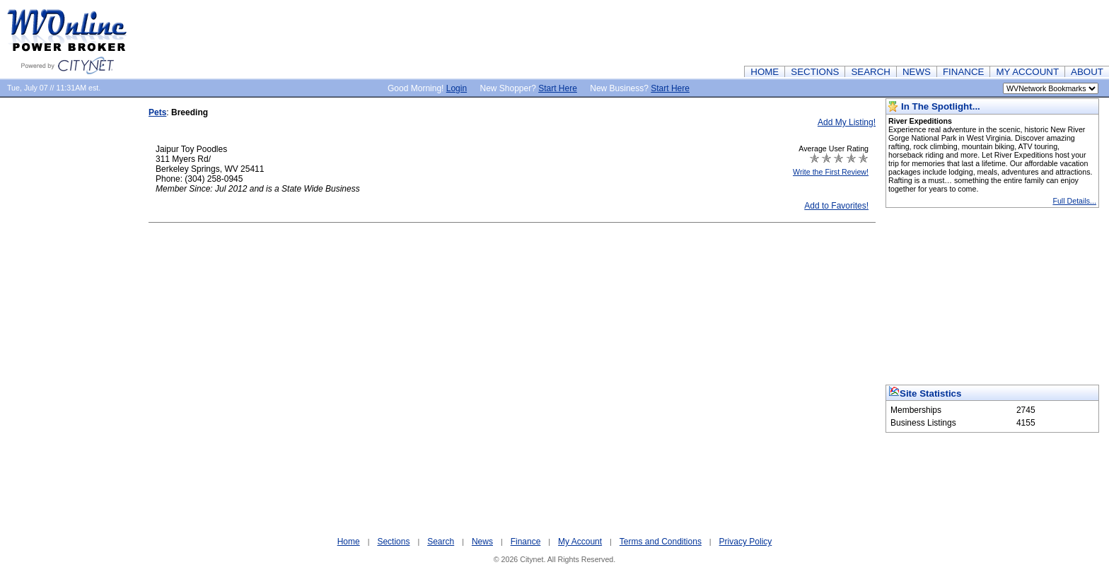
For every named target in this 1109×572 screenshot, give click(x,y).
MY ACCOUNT (1027, 71)
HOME (764, 71)
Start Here (557, 88)
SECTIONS (815, 71)
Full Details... (1074, 201)
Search (440, 542)
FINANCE (964, 71)
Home (348, 542)
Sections (393, 542)
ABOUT (1087, 71)
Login (456, 88)
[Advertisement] (851, 32)
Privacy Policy (745, 542)
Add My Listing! (847, 122)
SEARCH (870, 71)
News (482, 542)
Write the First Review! (831, 172)
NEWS (916, 71)
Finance (526, 542)
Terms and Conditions (661, 542)
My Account (580, 542)
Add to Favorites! (836, 206)
